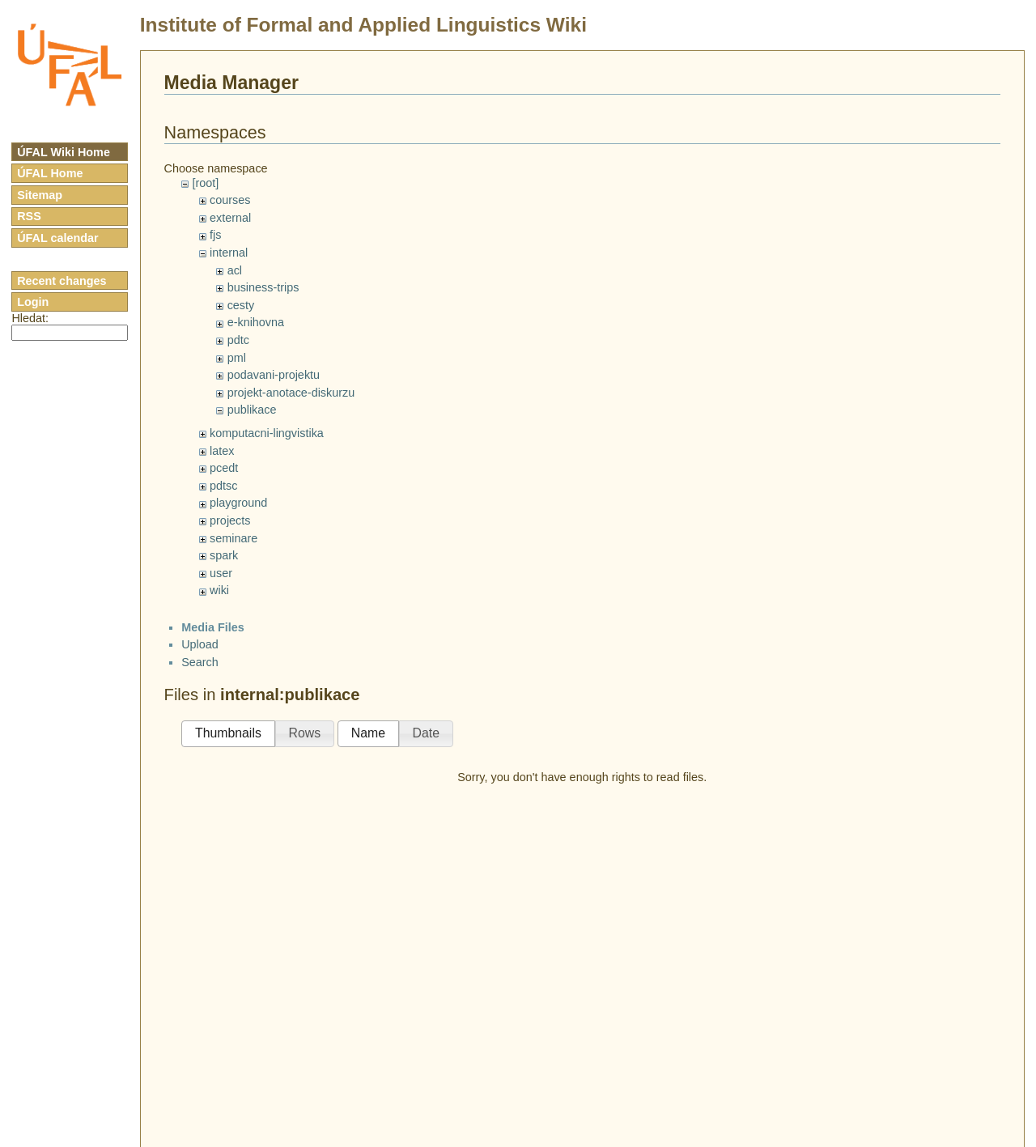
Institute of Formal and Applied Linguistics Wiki (363, 25)
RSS (29, 216)
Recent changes (61, 280)
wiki (219, 590)
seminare (233, 538)
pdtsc (223, 485)
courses (230, 199)
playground (238, 502)
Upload (200, 644)
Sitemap (39, 195)
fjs (215, 234)
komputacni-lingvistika (267, 433)
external (230, 217)
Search (200, 662)
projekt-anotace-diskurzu (291, 392)
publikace (252, 409)
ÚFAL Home (50, 173)
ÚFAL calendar (58, 238)
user (221, 573)
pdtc (238, 339)
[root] (205, 182)
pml (236, 357)
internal (229, 252)
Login (33, 301)
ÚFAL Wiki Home (63, 152)
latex (222, 450)
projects (230, 520)
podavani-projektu (273, 374)
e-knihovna (255, 322)
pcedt (224, 467)
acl (234, 270)
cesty (241, 305)
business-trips (263, 287)
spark (224, 555)
